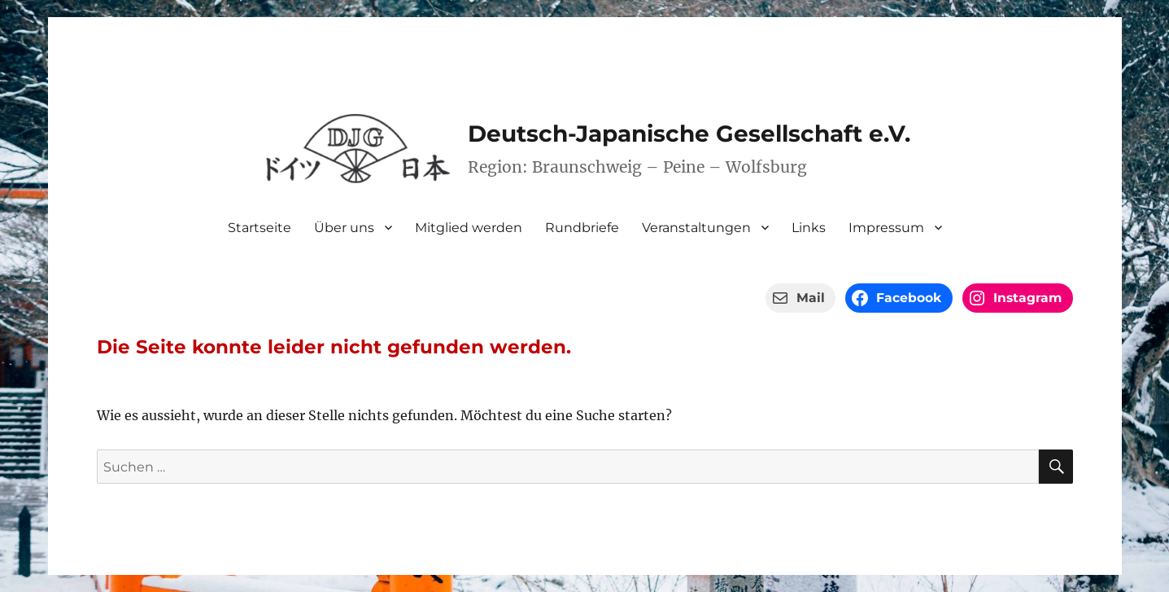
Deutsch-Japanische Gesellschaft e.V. (689, 133)
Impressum (886, 227)
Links (809, 227)
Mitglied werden (468, 227)
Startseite (259, 227)
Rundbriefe (582, 227)
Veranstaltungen (696, 227)
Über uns (344, 227)
